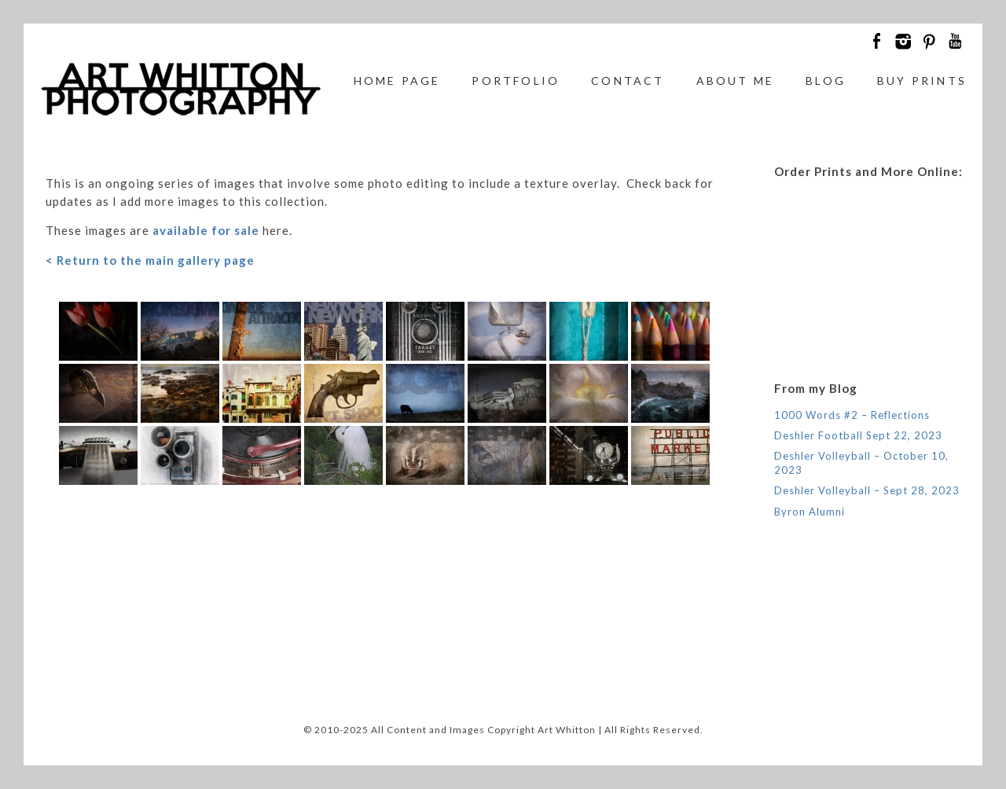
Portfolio (516, 80)
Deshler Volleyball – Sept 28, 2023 (867, 490)
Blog (826, 80)
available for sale (205, 230)
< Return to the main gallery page (150, 260)
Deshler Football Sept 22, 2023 (858, 435)
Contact (627, 80)
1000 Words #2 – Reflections (852, 415)
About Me (735, 80)
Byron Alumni (809, 511)
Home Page (397, 80)
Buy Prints (922, 80)
